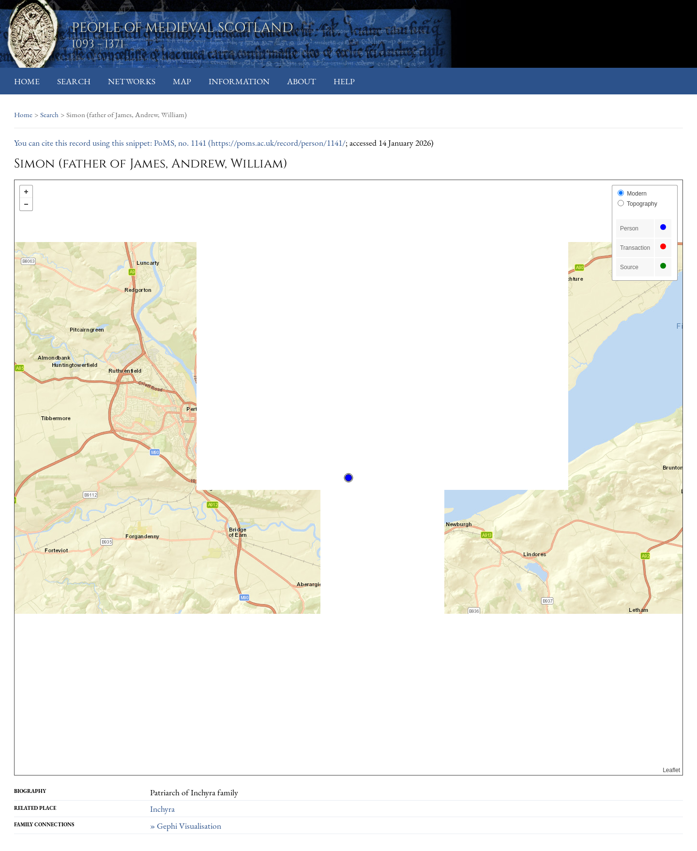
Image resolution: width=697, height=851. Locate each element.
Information (239, 81)
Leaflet (671, 770)
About (301, 81)
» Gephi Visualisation (185, 825)
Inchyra (162, 808)
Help (344, 81)
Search (74, 81)
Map (182, 81)
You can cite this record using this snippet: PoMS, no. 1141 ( (112, 142)
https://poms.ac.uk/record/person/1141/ (278, 142)
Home (27, 81)
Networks (131, 81)
